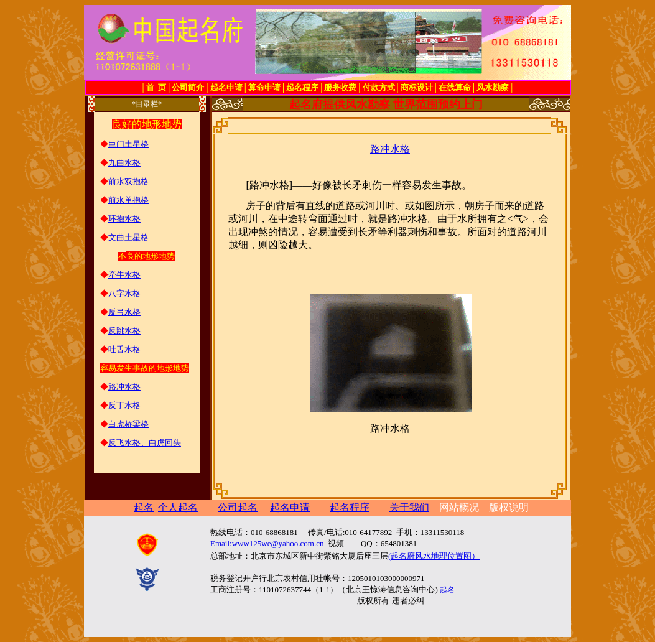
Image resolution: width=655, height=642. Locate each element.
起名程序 (349, 507)
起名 (447, 589)
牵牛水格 (124, 274)
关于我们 (409, 507)
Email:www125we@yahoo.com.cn (266, 543)
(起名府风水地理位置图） (434, 556)
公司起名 (238, 507)
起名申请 (290, 507)
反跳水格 (124, 330)
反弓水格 (124, 312)
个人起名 (178, 507)
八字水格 (124, 293)
